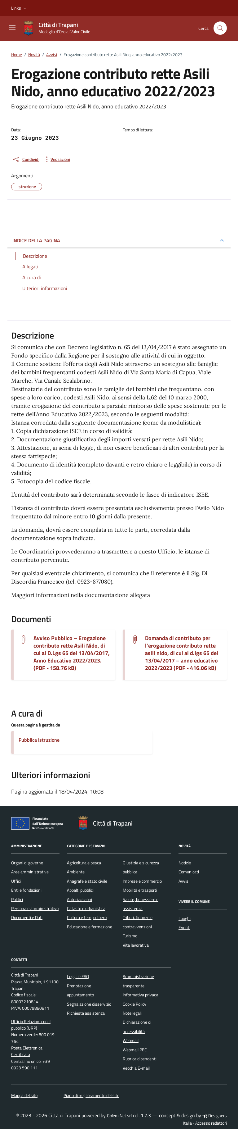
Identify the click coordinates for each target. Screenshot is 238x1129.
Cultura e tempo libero (87, 917)
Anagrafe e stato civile (87, 881)
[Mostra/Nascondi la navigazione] (12, 27)
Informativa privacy (140, 994)
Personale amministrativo (35, 908)
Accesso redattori (211, 1123)
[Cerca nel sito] (220, 28)
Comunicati (188, 871)
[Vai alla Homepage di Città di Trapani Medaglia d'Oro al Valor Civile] (59, 28)
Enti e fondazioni (26, 890)
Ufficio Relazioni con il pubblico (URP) (31, 1024)
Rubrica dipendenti (139, 1058)
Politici (17, 899)
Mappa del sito (24, 1095)
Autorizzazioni (79, 899)
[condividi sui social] (26, 159)
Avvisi (183, 881)
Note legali (132, 1013)
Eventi (184, 927)
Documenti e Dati (26, 917)
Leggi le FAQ (78, 976)
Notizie (184, 862)
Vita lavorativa (136, 945)
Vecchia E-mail (136, 1068)
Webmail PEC (135, 1049)
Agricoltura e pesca (84, 862)
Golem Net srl (119, 1115)
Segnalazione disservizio (89, 1004)
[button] (19, 8)
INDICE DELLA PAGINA (36, 240)
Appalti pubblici (80, 890)
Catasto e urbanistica (86, 908)
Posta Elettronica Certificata (26, 1051)
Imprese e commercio (142, 881)
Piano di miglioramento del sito (91, 1095)
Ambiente (76, 871)
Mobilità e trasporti (140, 890)
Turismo (130, 935)
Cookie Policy (134, 1004)
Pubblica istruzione (39, 740)
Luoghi (184, 918)
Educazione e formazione (89, 926)
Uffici (16, 881)
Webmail (131, 1040)
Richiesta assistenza (86, 1013)
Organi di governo (27, 862)
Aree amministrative (30, 871)
